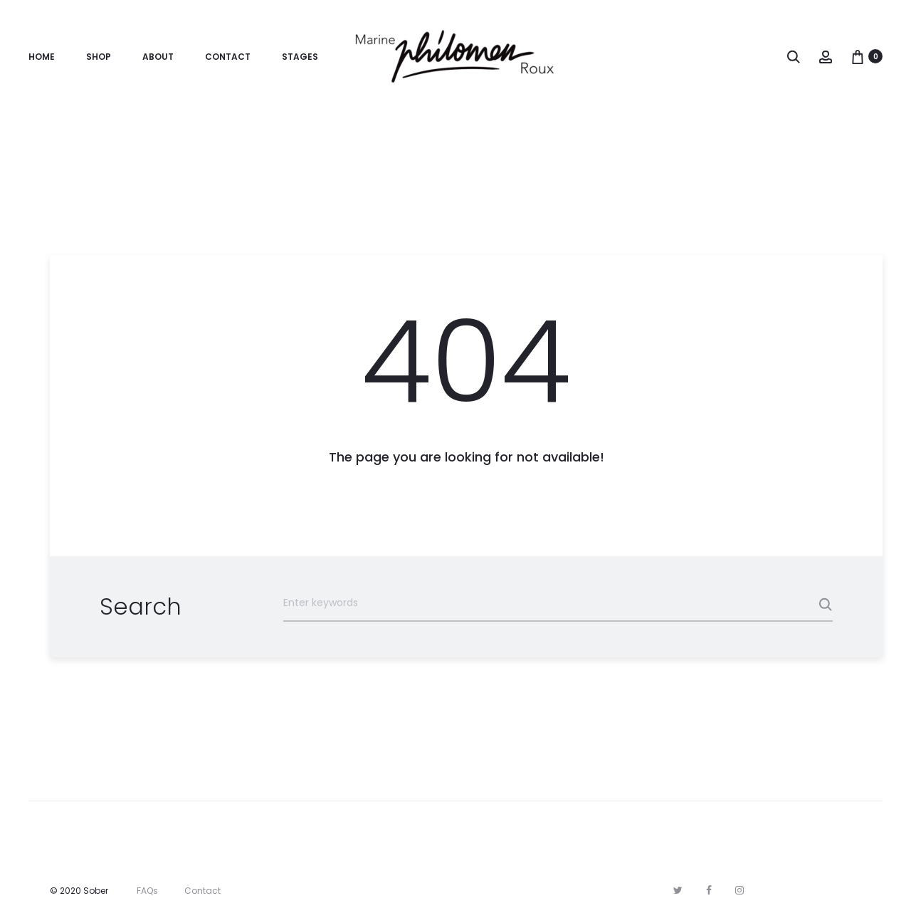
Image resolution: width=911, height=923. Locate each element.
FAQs (147, 891)
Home (41, 57)
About (158, 57)
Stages (300, 57)
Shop (98, 57)
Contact (228, 57)
